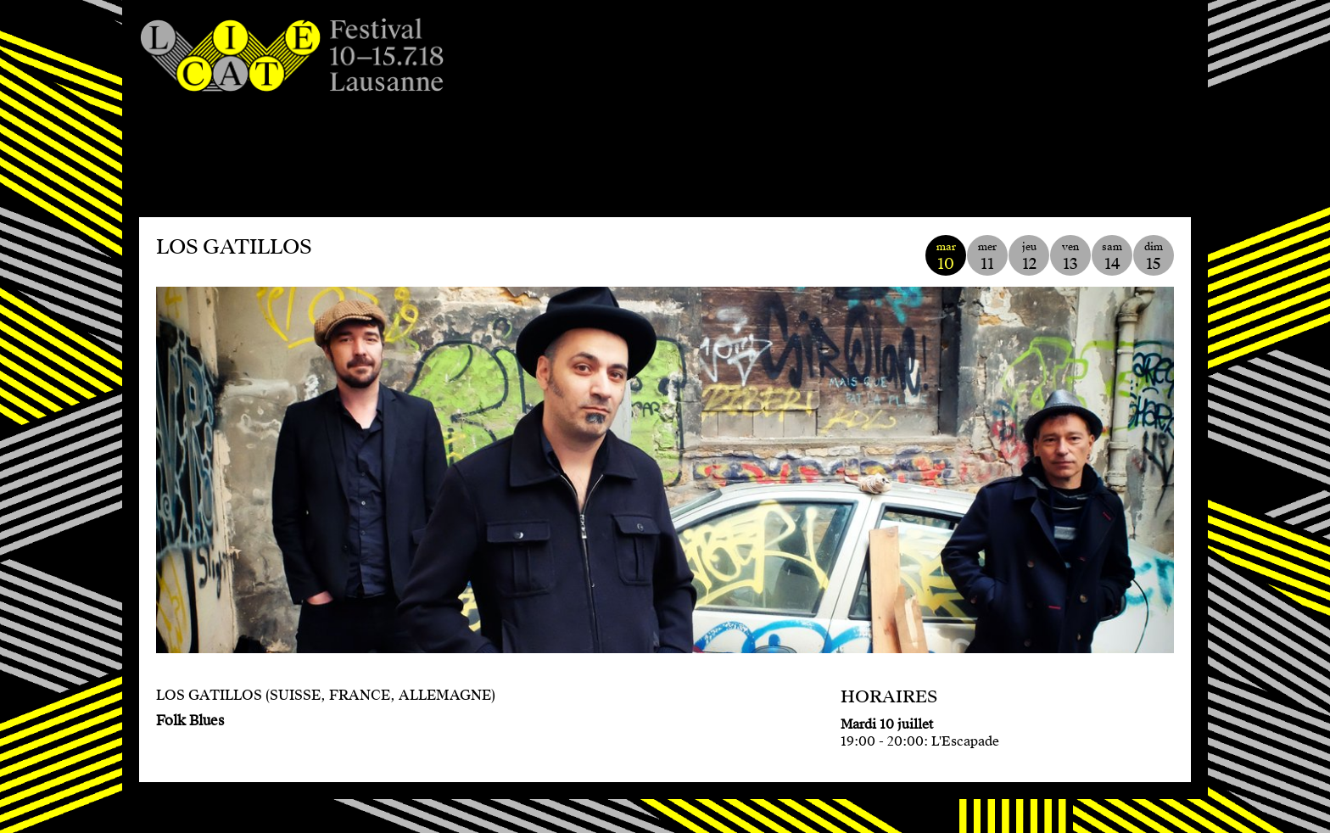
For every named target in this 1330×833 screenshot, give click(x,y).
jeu (1029, 256)
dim (1153, 256)
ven (1070, 256)
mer (987, 256)
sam (1112, 256)
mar (946, 256)
